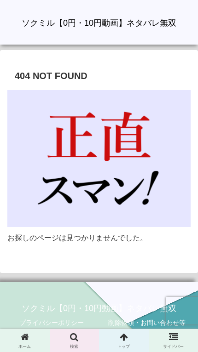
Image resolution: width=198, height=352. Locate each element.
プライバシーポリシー (51, 322)
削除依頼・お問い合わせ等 (147, 322)
